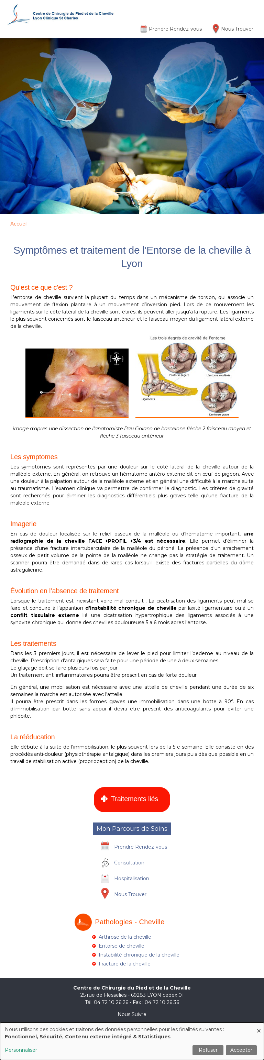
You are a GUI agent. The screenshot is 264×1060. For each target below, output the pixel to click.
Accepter (241, 1050)
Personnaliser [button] (21, 1050)
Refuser (208, 1050)
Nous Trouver (237, 29)
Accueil (19, 224)
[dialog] (132, 1041)
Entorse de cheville (121, 946)
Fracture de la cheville (125, 964)
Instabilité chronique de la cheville (139, 955)
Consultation (129, 863)
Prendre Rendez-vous (175, 29)
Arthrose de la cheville (125, 937)
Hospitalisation (131, 878)
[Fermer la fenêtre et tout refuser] (259, 1027)
